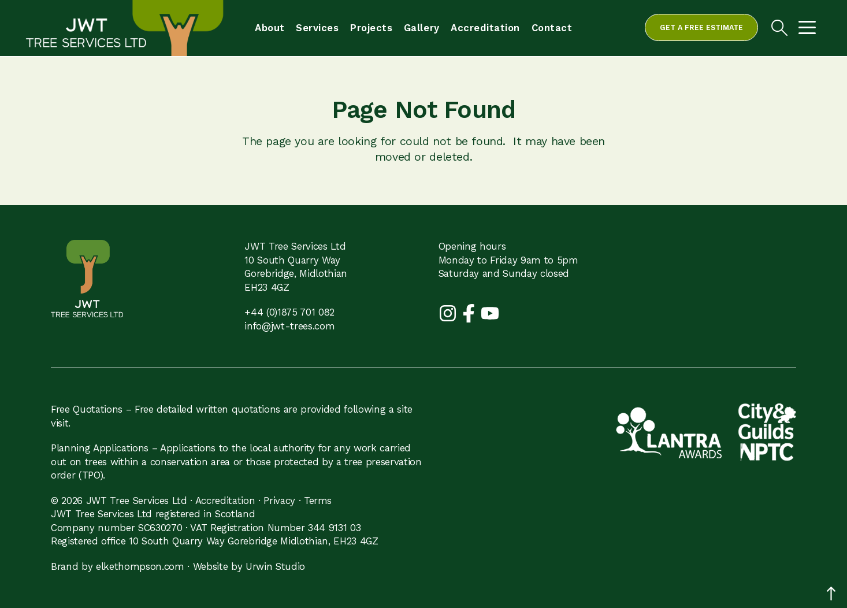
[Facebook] (470, 312)
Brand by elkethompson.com (117, 566)
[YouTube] (490, 312)
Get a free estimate (701, 27)
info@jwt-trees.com (289, 326)
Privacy (279, 500)
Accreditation (225, 500)
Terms (318, 500)
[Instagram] (449, 312)
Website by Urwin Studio (249, 566)
